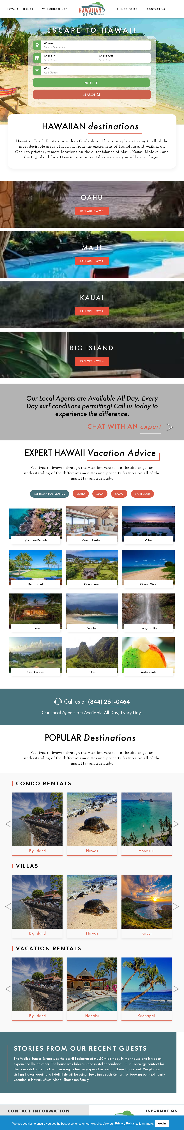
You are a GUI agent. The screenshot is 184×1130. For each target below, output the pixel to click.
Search (92, 94)
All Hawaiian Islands (49, 436)
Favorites (154, 1086)
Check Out (106, 56)
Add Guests (51, 72)
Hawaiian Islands (19, 9)
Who (47, 68)
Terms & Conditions (156, 1073)
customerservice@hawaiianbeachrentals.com (39, 1073)
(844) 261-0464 (109, 644)
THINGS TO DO (128, 9)
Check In (50, 56)
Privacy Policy (159, 1081)
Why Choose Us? (54, 9)
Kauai (119, 436)
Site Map (154, 1098)
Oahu (81, 436)
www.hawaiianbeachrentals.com (30, 1079)
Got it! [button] (162, 1123)
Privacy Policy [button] (125, 1123)
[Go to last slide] (8, 766)
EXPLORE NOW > (46, 221)
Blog (150, 1092)
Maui (100, 436)
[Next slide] (176, 766)
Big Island (142, 436)
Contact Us (157, 9)
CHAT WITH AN (124, 369)
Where (48, 43)
